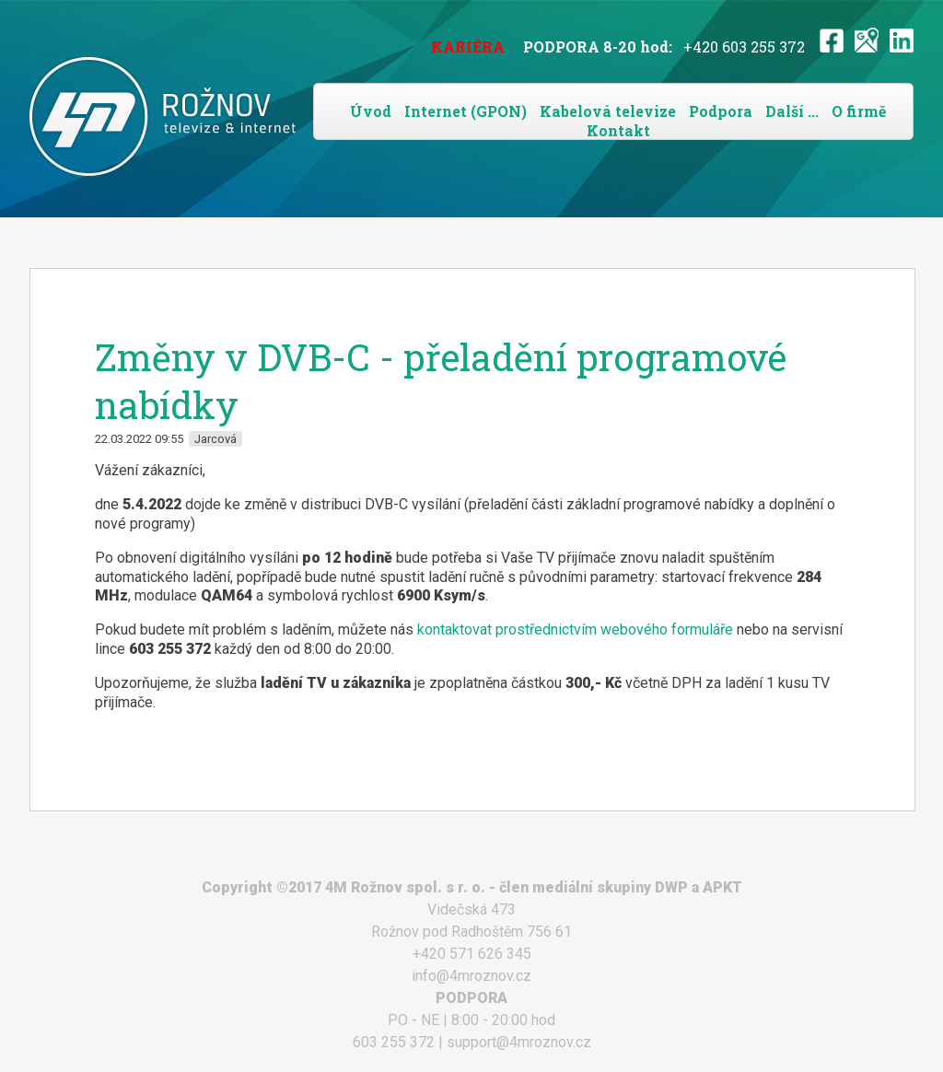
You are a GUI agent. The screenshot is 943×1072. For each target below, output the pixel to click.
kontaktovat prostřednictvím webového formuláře (575, 629)
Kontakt (618, 130)
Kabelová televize (608, 111)
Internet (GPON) (465, 111)
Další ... (792, 111)
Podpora (720, 111)
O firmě (859, 111)
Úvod (370, 111)
